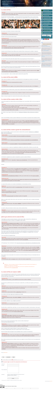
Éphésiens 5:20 (4, 309)
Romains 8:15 (4, 53)
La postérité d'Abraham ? (46, 50)
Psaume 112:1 (4, 138)
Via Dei (2, 7)
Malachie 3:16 (4, 342)
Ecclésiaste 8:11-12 (5, 38)
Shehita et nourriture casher (46, 46)
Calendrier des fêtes (47, 32)
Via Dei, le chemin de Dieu (7, 1)
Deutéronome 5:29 (5, 178)
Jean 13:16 (4, 60)
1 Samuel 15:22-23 (5, 119)
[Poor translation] (3, 387)
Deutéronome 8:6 (5, 174)
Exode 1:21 (4, 186)
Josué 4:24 (4, 189)
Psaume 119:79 (4, 142)
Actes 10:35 (4, 237)
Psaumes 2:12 (4, 314)
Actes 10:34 (4, 194)
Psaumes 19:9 (4, 202)
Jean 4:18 (3, 12)
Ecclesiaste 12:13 (5, 158)
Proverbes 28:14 (4, 302)
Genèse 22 (4, 104)
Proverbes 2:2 (4, 167)
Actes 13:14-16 (4, 222)
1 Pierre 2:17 (4, 290)
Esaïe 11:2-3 (4, 323)
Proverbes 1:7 (4, 81)
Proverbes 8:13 (4, 91)
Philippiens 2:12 (4, 333)
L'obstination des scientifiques (46, 65)
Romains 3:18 (4, 33)
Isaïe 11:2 (3, 69)
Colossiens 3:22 (4, 278)
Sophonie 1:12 (4, 45)
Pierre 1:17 (4, 285)
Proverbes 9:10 (4, 85)
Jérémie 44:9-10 (4, 149)
